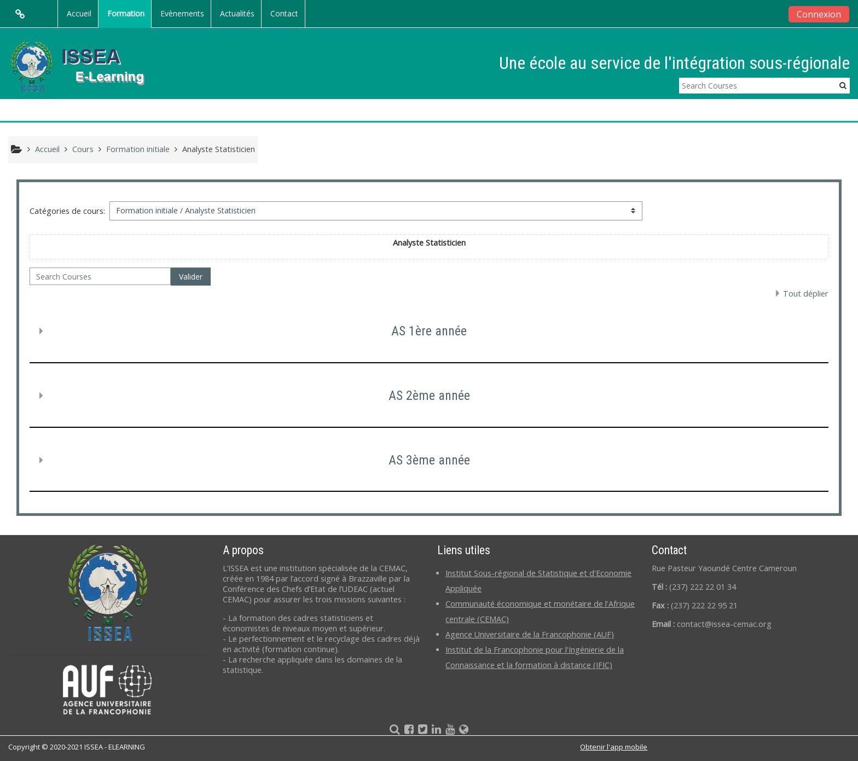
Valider (190, 276)
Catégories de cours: (67, 211)
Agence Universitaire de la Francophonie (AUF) (529, 634)
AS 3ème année (429, 460)
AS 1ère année (429, 331)
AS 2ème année (429, 395)
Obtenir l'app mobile (613, 747)
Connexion (819, 14)
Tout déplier (805, 293)
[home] (86, 66)
